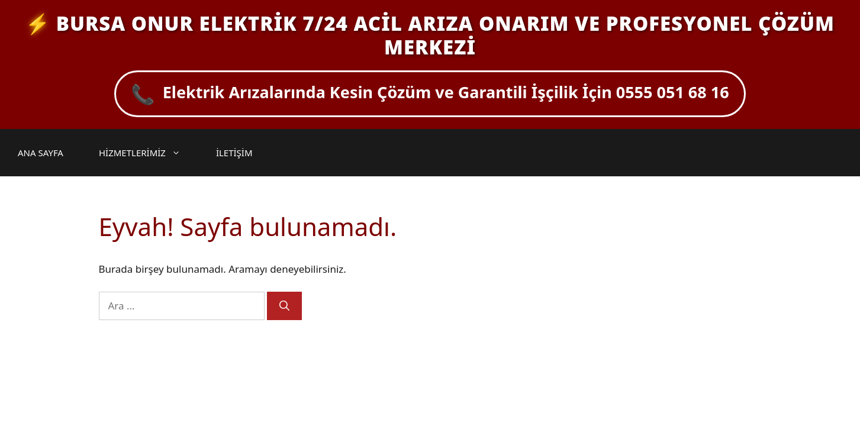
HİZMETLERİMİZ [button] (145, 152)
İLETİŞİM (234, 153)
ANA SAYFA (40, 153)
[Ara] (284, 306)
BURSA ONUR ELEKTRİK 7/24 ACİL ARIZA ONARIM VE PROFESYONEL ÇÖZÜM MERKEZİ (445, 35)
